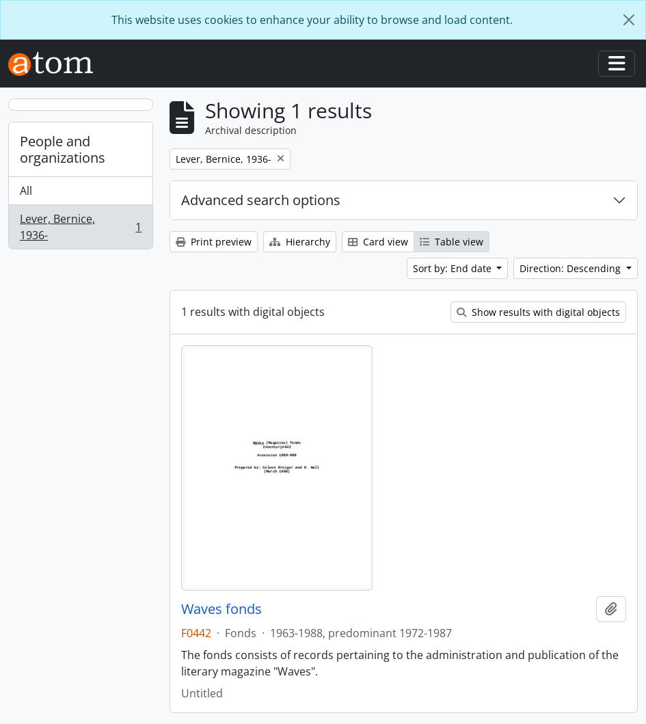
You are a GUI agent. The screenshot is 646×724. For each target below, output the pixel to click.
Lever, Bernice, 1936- (80, 227)
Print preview (214, 241)
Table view (451, 241)
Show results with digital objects (538, 312)
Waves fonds (221, 609)
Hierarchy (299, 241)
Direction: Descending (571, 268)
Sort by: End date (453, 268)
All (26, 190)
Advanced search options (260, 200)
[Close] (629, 20)
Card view (378, 241)
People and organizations (62, 149)
